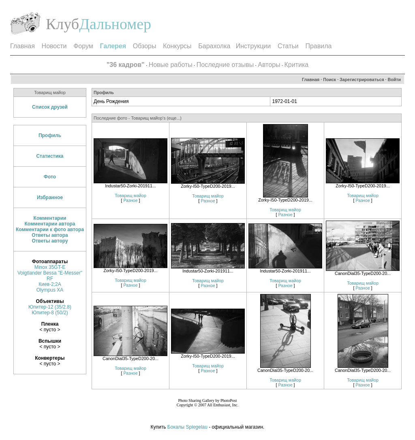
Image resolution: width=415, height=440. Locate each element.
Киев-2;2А (50, 284)
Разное (130, 200)
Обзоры (144, 46)
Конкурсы (177, 46)
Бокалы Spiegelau (188, 427)
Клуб (62, 23)
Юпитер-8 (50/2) (50, 313)
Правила (318, 46)
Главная (22, 46)
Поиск (329, 79)
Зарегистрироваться (362, 79)
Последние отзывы (225, 64)
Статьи (288, 46)
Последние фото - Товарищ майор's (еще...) (138, 118)
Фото (50, 177)
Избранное (50, 197)
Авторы (269, 64)
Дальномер (115, 23)
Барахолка (214, 46)
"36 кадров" (126, 64)
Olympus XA (50, 290)
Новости (54, 46)
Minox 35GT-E (50, 267)
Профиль (50, 135)
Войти (394, 79)
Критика (297, 64)
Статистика (49, 156)
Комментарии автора (49, 224)
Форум (83, 46)
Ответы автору (50, 241)
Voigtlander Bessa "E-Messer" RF (49, 275)
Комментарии (50, 218)
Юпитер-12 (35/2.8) (49, 307)
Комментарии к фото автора (50, 229)
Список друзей (50, 107)
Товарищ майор (130, 195)
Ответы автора (50, 235)
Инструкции (253, 46)
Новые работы (171, 64)
